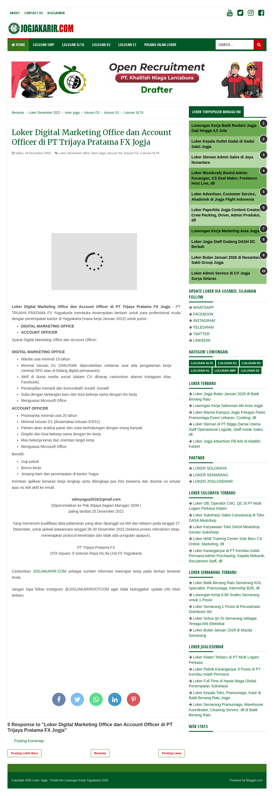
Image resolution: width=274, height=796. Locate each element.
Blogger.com (254, 780)
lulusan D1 (227, 363)
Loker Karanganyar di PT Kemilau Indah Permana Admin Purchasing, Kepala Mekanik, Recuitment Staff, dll (227, 556)
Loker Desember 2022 (74, 153)
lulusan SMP (225, 370)
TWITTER (201, 334)
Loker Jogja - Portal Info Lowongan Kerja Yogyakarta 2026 (70, 780)
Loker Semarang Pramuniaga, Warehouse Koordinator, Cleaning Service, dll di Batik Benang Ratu (226, 709)
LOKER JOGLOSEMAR (213, 481)
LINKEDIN (202, 340)
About (15, 12)
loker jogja (98, 153)
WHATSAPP (203, 307)
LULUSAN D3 (101, 44)
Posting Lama (171, 753)
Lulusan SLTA (149, 153)
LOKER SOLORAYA (210, 468)
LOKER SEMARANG (210, 475)
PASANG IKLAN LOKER (160, 44)
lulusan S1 (131, 153)
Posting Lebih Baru (24, 753)
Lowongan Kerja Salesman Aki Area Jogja (228, 405)
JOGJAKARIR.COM (49, 571)
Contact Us (33, 12)
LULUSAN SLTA (73, 44)
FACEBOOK (203, 314)
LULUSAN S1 (127, 44)
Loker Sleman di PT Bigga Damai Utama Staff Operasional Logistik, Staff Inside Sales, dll (226, 429)
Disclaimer (56, 12)
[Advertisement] (96, 195)
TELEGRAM (203, 327)
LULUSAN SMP (43, 44)
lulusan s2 (250, 370)
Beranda (100, 753)
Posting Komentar (29, 741)
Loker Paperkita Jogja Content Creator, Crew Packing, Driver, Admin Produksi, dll (226, 215)
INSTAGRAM (204, 320)
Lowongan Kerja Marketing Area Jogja (226, 231)
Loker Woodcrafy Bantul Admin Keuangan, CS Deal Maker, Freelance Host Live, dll (224, 178)
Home (18, 44)
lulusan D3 (114, 153)
